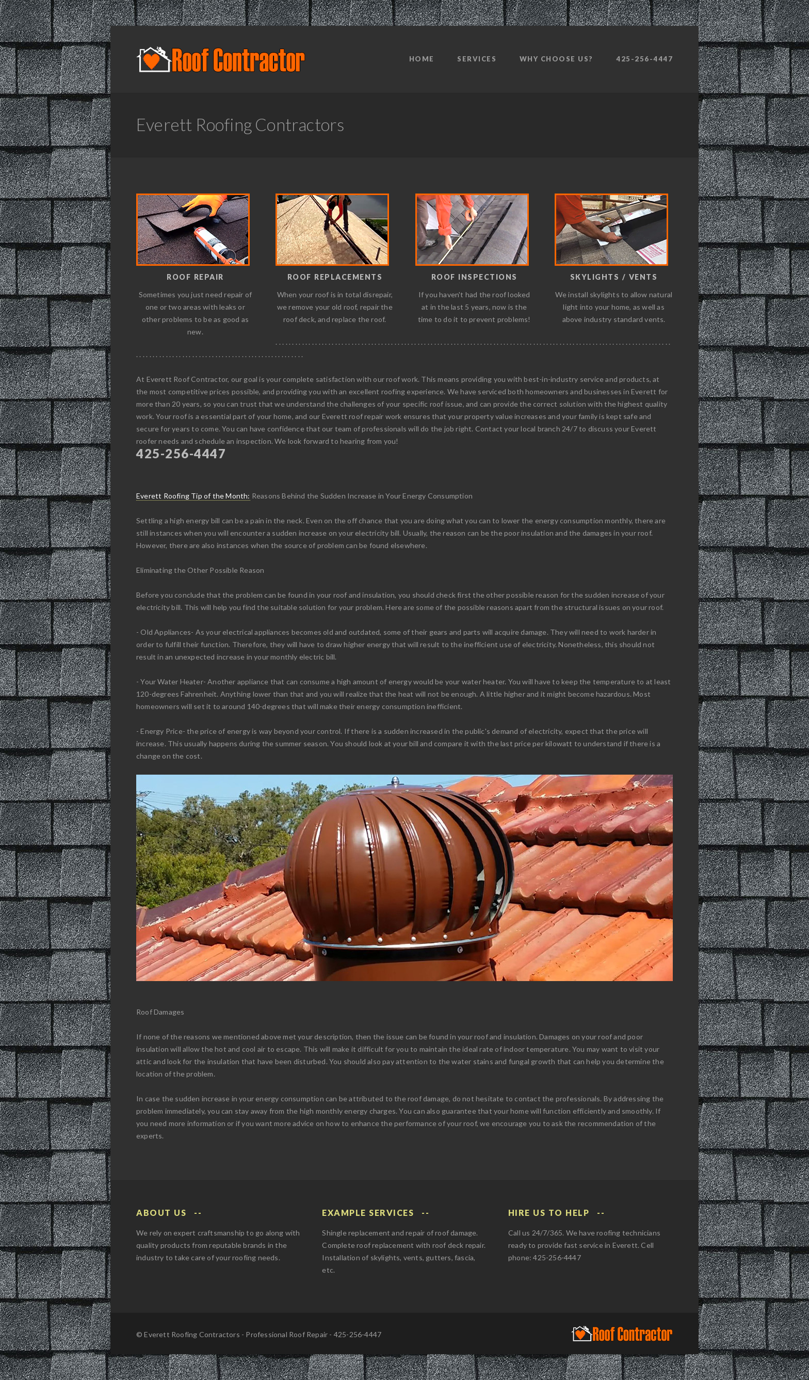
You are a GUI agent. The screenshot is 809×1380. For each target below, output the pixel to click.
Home (421, 59)
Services (476, 59)
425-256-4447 (644, 59)
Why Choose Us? (556, 59)
